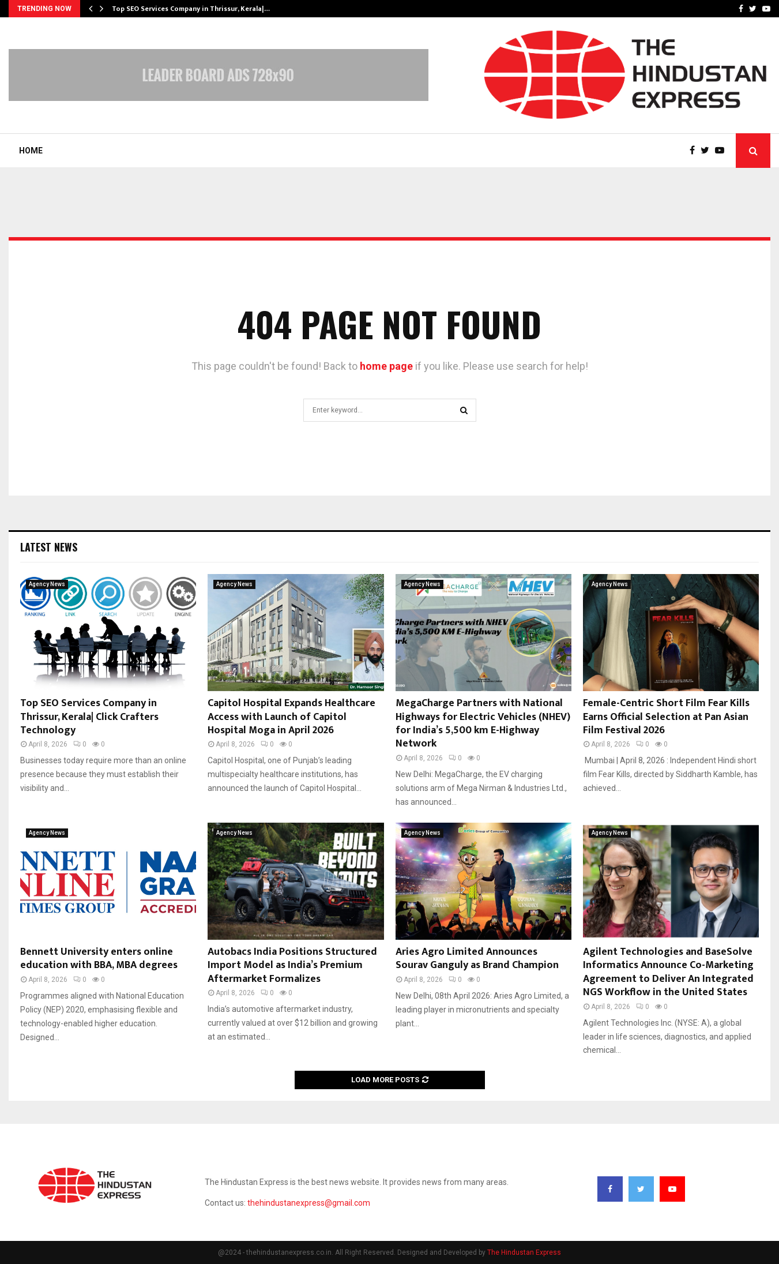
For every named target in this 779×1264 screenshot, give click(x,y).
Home (31, 150)
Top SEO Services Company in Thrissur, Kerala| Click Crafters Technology (89, 717)
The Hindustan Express (524, 1252)
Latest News (48, 546)
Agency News (47, 584)
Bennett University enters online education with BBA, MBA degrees (99, 958)
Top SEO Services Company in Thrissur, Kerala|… (191, 8)
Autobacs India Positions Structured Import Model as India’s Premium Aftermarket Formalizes (292, 965)
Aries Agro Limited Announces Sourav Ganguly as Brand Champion (477, 958)
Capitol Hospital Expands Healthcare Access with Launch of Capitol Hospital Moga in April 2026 (291, 717)
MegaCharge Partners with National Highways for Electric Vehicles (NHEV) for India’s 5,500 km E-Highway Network (483, 723)
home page (386, 366)
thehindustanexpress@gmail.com (308, 1202)
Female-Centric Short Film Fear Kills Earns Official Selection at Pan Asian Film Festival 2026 (666, 717)
